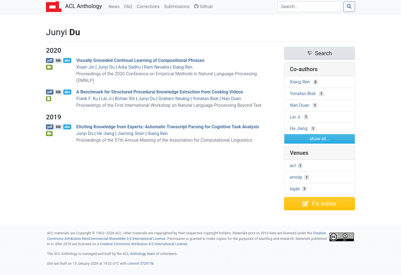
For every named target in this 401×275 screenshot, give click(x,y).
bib (58, 60)
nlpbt (295, 188)
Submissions (178, 6)
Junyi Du (106, 67)
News (115, 6)
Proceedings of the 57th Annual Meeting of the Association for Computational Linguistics (164, 140)
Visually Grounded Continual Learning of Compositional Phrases (140, 60)
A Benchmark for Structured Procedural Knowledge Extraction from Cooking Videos (159, 92)
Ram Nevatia (156, 67)
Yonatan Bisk (206, 98)
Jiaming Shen (131, 133)
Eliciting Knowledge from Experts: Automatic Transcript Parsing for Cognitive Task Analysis (167, 126)
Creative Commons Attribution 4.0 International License (143, 244)
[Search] (309, 6)
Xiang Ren (182, 67)
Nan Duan (231, 98)
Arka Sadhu (129, 67)
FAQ (129, 6)
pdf (49, 60)
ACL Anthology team (139, 254)
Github (203, 6)
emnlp (296, 177)
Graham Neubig (173, 98)
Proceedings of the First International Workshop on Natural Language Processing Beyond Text (168, 105)
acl (293, 165)
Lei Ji (106, 98)
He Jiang (105, 133)
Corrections (149, 6)
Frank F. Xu (87, 98)
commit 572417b (140, 263)
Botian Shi (125, 98)
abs (67, 60)
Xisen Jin (85, 67)
